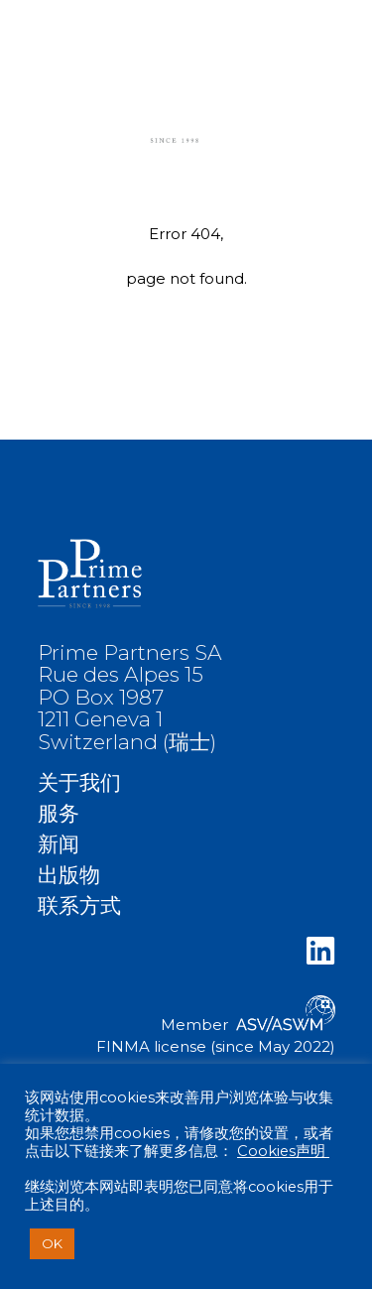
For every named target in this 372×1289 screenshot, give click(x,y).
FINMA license (151, 1046)
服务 (58, 813)
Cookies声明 (283, 1151)
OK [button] (52, 1243)
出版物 (69, 874)
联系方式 (79, 905)
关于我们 (79, 782)
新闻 (58, 844)
